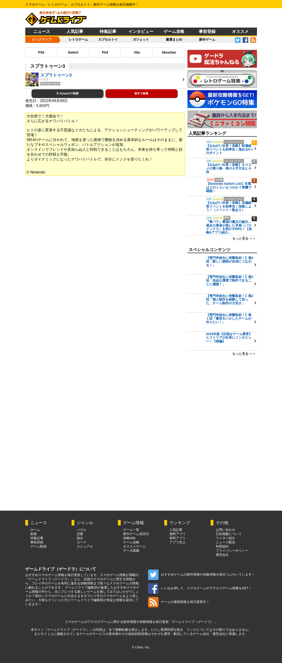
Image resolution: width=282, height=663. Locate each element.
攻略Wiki (129, 538)
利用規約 (222, 546)
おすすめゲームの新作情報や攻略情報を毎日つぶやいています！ (201, 574)
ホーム (35, 530)
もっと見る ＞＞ (244, 238)
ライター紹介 (225, 538)
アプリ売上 (177, 542)
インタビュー (140, 31)
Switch (73, 52)
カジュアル (85, 546)
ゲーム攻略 (174, 31)
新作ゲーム (207, 39)
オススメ (240, 31)
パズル (81, 530)
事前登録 (207, 31)
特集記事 (108, 31)
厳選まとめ (174, 39)
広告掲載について (229, 534)
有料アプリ (177, 538)
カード (81, 542)
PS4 (105, 52)
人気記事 (75, 31)
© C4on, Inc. (141, 647)
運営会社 (222, 555)
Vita (137, 52)
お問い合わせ (225, 530)
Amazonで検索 (67, 93)
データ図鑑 (131, 550)
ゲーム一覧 (131, 530)
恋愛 (80, 534)
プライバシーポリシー (232, 550)
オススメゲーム (134, 546)
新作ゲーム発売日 (136, 534)
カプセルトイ (108, 39)
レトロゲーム (78, 39)
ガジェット (141, 39)
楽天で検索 (141, 93)
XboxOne (169, 52)
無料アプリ (177, 534)
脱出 (80, 538)
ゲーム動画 (38, 546)
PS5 (41, 52)
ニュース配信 (225, 542)
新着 (33, 534)
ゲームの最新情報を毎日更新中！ (178, 602)
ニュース (41, 31)
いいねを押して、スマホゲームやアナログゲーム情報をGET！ (200, 588)
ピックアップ (41, 39)
